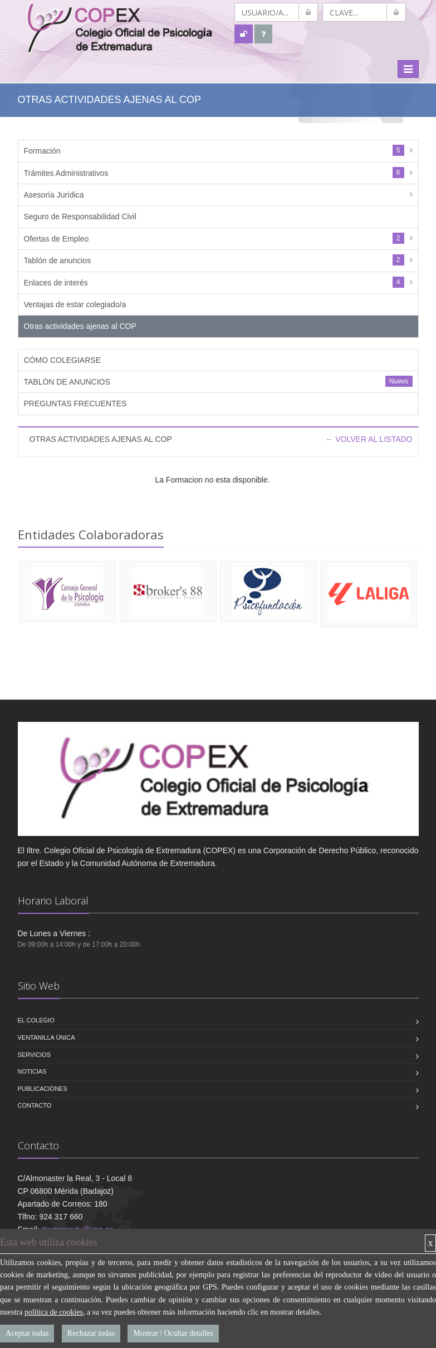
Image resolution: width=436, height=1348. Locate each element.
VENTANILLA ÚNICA (46, 1037)
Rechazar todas (91, 1333)
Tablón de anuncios (57, 260)
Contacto (35, 1105)
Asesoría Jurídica (54, 194)
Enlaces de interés (56, 282)
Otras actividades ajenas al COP (80, 326)
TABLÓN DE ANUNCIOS (67, 381)
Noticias (32, 1071)
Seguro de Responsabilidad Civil (80, 216)
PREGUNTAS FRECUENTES (75, 403)
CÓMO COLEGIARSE (62, 360)
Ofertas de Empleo (56, 238)
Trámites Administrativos (66, 173)
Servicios (34, 1054)
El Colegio (36, 1020)
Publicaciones (42, 1088)
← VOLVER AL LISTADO (368, 439)
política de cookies (54, 1312)
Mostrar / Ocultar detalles (173, 1333)
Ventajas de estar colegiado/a (75, 304)
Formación (42, 150)
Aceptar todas (27, 1333)
